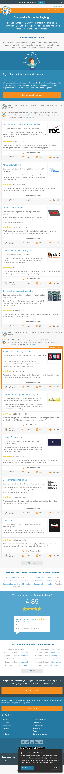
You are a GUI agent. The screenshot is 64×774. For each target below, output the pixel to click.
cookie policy (36, 762)
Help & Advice (6, 725)
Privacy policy (37, 722)
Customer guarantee (40, 734)
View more (32, 563)
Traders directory (38, 725)
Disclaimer (36, 728)
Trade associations (39, 719)
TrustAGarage (6, 761)
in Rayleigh (16, 578)
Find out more (30, 117)
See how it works (32, 708)
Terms (35, 731)
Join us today (32, 690)
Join (41, 2)
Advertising (5, 722)
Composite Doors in (16, 649)
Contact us (5, 728)
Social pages (5, 734)
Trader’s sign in (58, 6)
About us (4, 719)
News (3, 731)
